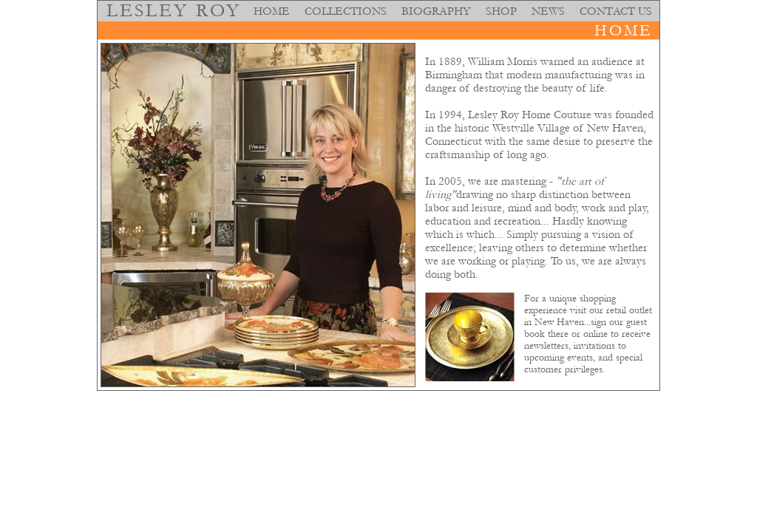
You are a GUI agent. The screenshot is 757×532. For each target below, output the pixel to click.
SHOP (501, 11)
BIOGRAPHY (436, 11)
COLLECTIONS (346, 11)
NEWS (548, 11)
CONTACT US (616, 11)
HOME (272, 11)
